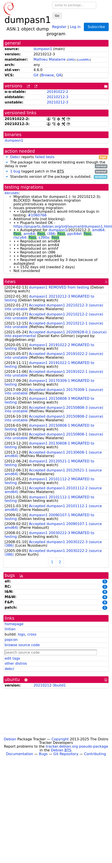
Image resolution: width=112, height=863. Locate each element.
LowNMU (84, 59)
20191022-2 (57, 92)
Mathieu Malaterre (49, 59)
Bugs (43, 754)
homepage (14, 624)
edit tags (12, 658)
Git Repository (65, 754)
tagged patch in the (56, 171)
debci (9, 669)
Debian (10, 739)
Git (36, 75)
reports (56, 157)
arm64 (29, 234)
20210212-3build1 (49, 685)
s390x (44, 237)
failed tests (44, 157)
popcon (11, 640)
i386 (51, 234)
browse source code (22, 645)
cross (31, 634)
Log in (75, 26)
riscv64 (19, 237)
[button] (7, 157)
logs (21, 634)
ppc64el (74, 234)
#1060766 (37, 215)
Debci (15, 157)
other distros (16, 663)
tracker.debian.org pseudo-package (77, 746)
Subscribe (96, 27)
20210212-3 (57, 97)
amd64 (98, 230)
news (10, 281)
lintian (10, 629)
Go (57, 15)
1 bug (15, 171)
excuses (12, 193)
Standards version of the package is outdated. (56, 177)
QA (58, 75)
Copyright (60, 739)
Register (59, 26)
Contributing (95, 754)
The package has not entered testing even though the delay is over (56, 164)
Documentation (19, 754)
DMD (71, 59)
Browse (47, 75)
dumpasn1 (42, 49)
